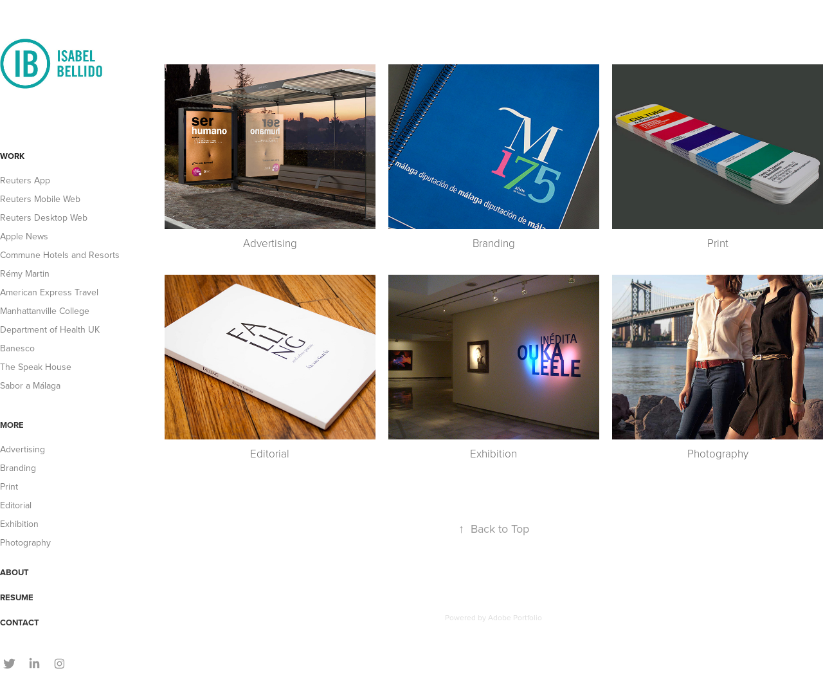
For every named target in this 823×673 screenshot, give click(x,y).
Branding (18, 467)
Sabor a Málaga (30, 385)
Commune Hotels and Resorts (60, 254)
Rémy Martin (25, 273)
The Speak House (35, 366)
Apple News (24, 236)
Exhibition (19, 523)
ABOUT (14, 572)
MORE (12, 425)
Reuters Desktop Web (43, 217)
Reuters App (25, 180)
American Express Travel (49, 292)
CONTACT (19, 622)
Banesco (17, 348)
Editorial (16, 505)
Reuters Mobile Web (40, 198)
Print (9, 486)
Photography (25, 542)
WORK (12, 156)
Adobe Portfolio (515, 617)
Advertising (22, 449)
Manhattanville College (44, 310)
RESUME (16, 597)
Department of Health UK (50, 329)
